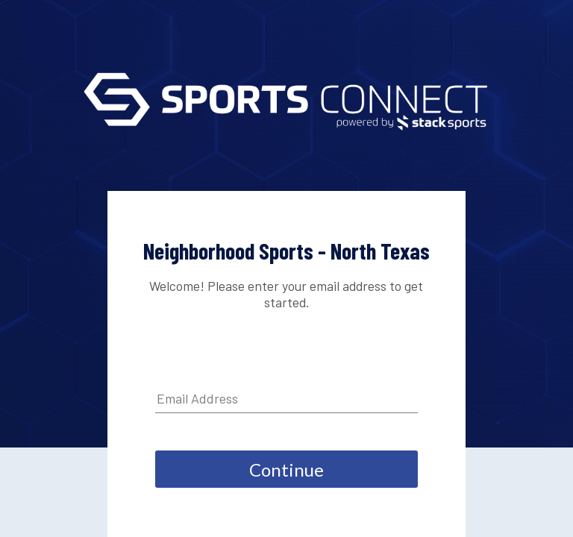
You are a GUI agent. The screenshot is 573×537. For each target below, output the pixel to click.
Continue (286, 469)
